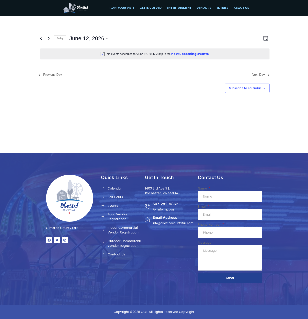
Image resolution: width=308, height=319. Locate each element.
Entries (222, 7)
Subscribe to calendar (245, 88)
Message (205, 242)
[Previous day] (40, 38)
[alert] (155, 53)
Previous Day (50, 74)
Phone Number (210, 224)
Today (60, 38)
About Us (241, 7)
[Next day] (48, 38)
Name (203, 188)
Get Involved (150, 7)
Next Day (261, 74)
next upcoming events (190, 54)
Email (202, 206)
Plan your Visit (121, 7)
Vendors (204, 7)
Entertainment (179, 7)
